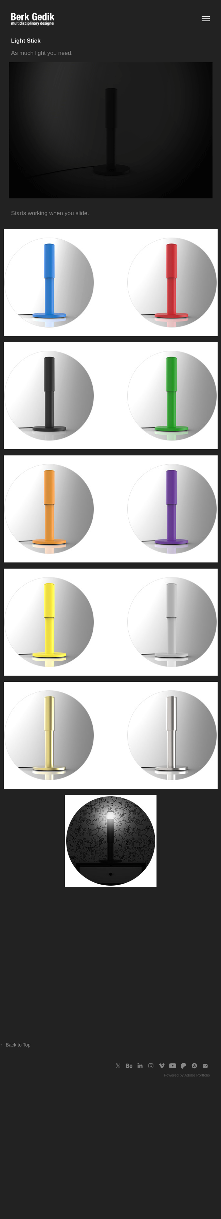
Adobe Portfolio (197, 1075)
